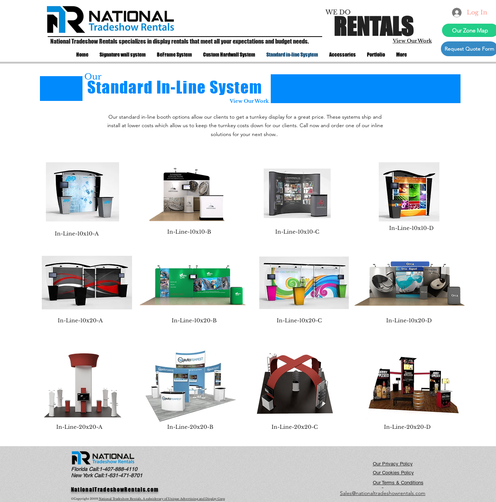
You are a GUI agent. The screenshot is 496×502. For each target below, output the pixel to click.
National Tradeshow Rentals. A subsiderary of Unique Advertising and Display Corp (162, 499)
